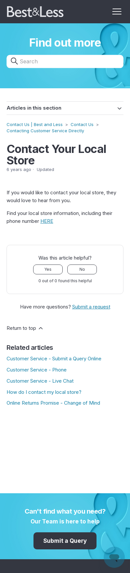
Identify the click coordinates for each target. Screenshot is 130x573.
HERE (46, 221)
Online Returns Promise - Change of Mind (53, 403)
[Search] (65, 61)
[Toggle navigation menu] (116, 11)
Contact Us (82, 124)
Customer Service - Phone (37, 370)
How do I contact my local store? (44, 392)
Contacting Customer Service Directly (45, 130)
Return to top (25, 328)
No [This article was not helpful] (82, 269)
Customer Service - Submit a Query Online (54, 358)
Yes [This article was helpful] (48, 269)
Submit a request (91, 307)
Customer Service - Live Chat (40, 381)
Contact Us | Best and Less (35, 124)
